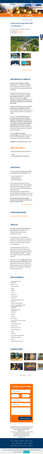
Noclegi (26, 440)
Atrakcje (30, 440)
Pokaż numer (20, 30)
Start (12, 440)
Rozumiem (26, 452)
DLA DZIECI (16, 440)
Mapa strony (25, 445)
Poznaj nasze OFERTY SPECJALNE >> (19, 216)
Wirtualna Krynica (19, 443)
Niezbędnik (21, 440)
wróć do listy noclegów (27, 19)
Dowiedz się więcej (17, 452)
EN (31, 1)
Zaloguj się (31, 445)
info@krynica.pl (21, 437)
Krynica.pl (12, 431)
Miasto (13, 443)
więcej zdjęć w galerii (27, 70)
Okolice (25, 443)
